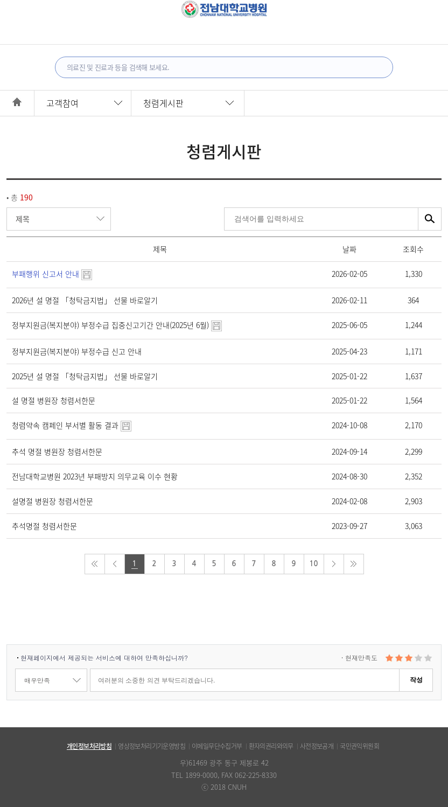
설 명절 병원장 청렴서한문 (53, 400)
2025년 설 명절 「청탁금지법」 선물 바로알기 (85, 376)
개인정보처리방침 (89, 746)
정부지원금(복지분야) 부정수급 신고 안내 (77, 351)
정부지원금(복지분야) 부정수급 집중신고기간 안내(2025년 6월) (117, 324)
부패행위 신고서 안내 (52, 273)
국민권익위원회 (359, 746)
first (94, 564)
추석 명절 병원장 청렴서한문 (57, 451)
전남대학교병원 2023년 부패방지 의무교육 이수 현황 (95, 476)
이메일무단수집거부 (217, 746)
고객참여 (62, 102)
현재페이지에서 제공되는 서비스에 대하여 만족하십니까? (104, 657)
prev (114, 564)
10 (314, 563)
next (334, 564)
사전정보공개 (316, 746)
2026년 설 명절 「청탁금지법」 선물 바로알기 (85, 300)
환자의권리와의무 (271, 746)
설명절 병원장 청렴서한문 (52, 501)
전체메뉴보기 (21, 6)
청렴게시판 (163, 102)
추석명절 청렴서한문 (44, 525)
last (353, 564)
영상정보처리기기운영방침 (151, 746)
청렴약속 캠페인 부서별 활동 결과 (71, 425)
